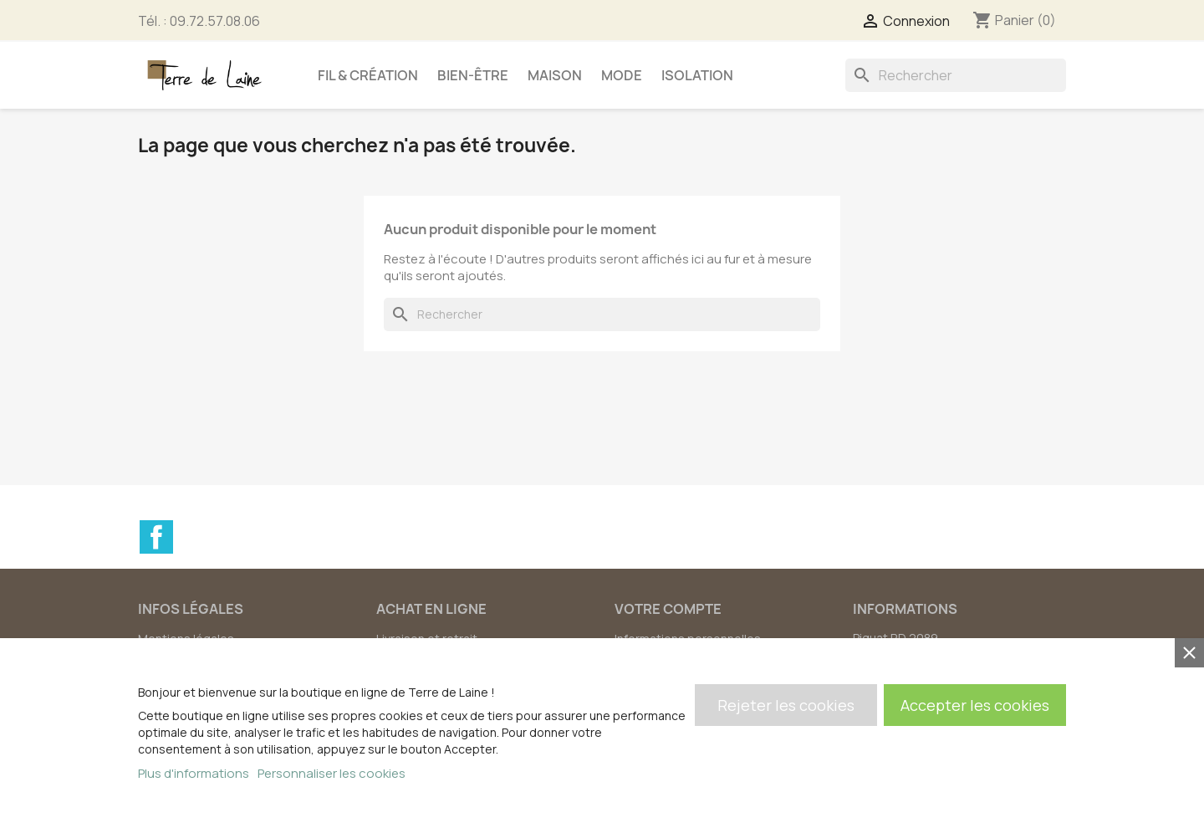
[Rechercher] (955, 75)
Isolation (697, 75)
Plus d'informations (193, 773)
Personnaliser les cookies (332, 773)
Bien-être (472, 75)
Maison (555, 75)
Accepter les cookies (974, 705)
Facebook (156, 537)
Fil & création (368, 75)
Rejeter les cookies (786, 705)
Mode (621, 75)
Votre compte (668, 609)
